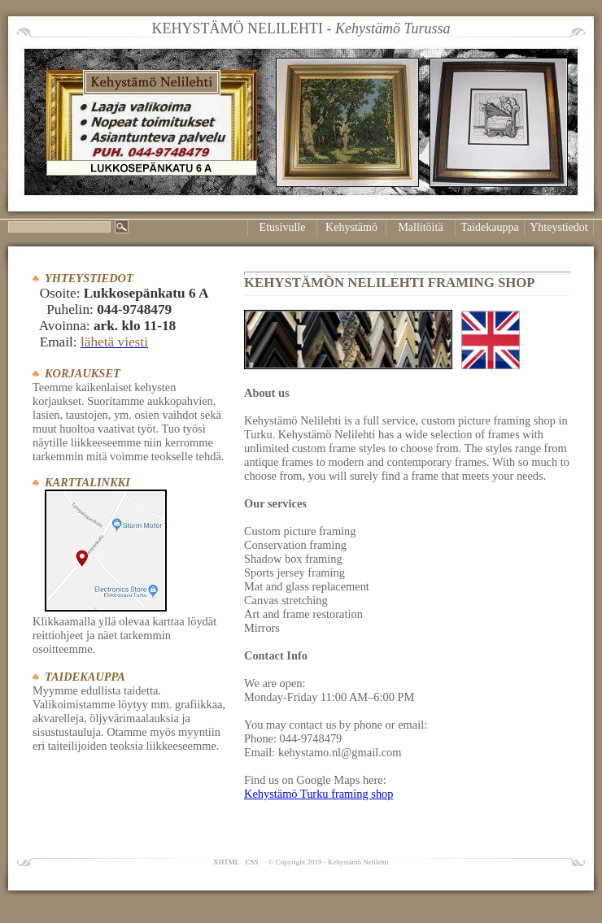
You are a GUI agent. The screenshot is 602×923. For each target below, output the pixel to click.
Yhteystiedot (559, 227)
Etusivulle (283, 227)
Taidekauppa (489, 227)
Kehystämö (351, 227)
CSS (251, 862)
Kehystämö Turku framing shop (318, 793)
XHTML (226, 862)
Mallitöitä (420, 227)
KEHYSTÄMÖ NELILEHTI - (301, 28)
